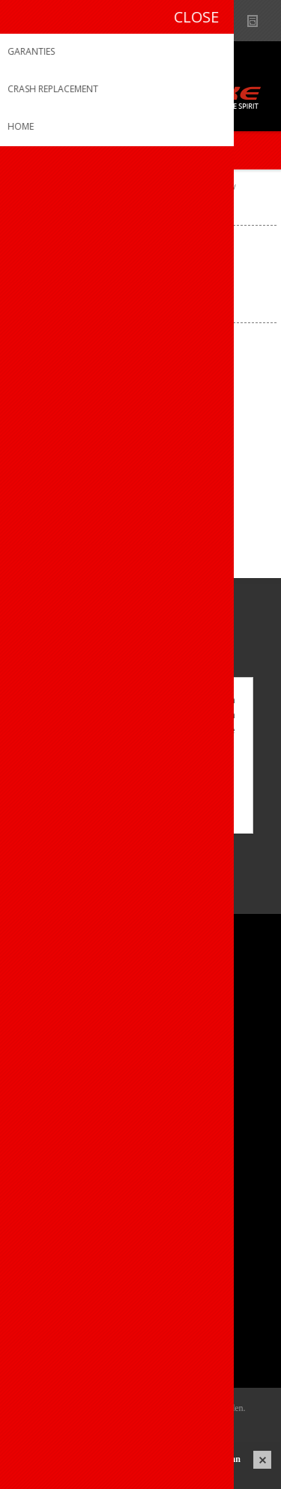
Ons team (45, 1017)
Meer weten (141, 811)
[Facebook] (28, 859)
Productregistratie (64, 1163)
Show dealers (230, 20)
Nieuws (259, 20)
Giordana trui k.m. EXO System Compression (140, 460)
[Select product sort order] (173, 297)
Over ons (43, 992)
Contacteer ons (58, 1138)
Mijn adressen (55, 1309)
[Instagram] (69, 859)
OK (140, 786)
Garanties (44, 1188)
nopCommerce (163, 1427)
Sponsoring (48, 1066)
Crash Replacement (68, 1213)
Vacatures (45, 1042)
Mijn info (42, 1285)
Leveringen (47, 1334)
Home (25, 188)
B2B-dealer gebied (200, 20)
